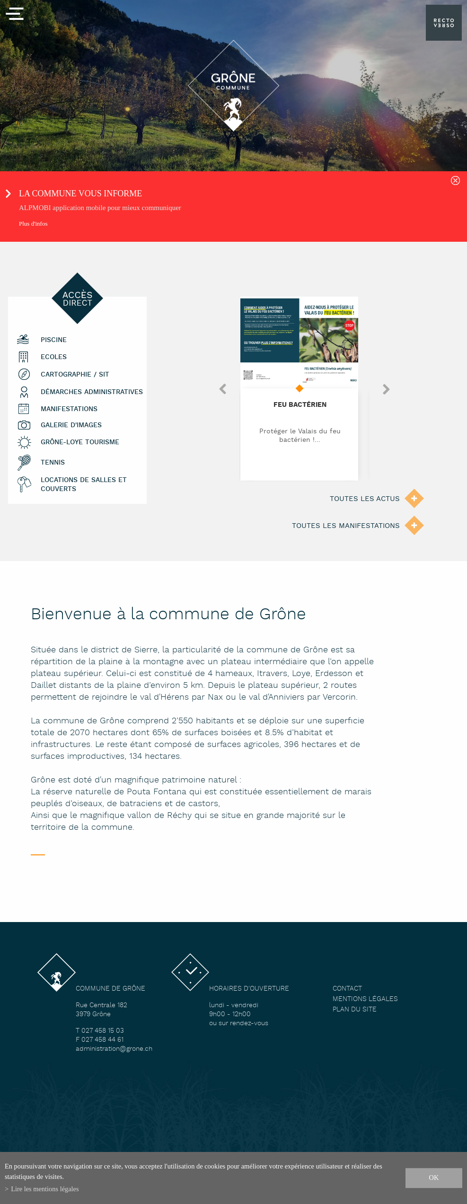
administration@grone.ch (114, 1049)
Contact (347, 988)
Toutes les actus (365, 498)
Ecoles (54, 357)
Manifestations (69, 409)
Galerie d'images (71, 425)
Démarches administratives (92, 392)
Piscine (54, 340)
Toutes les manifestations (346, 525)
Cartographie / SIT (75, 374)
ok (434, 1177)
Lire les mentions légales (45, 1189)
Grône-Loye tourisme (80, 442)
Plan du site (355, 1009)
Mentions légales (365, 999)
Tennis (53, 462)
